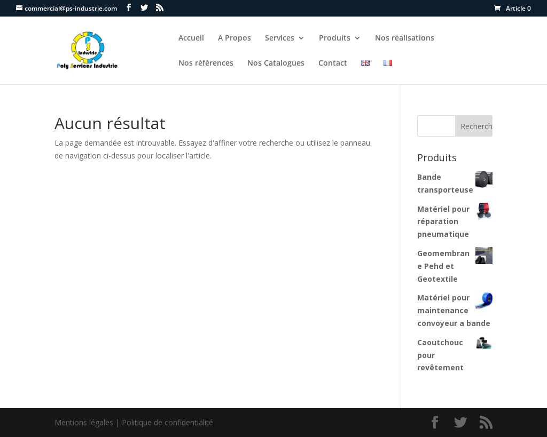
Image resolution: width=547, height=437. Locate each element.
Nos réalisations (404, 38)
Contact (332, 63)
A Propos (234, 38)
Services (279, 38)
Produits (334, 38)
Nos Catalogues (275, 63)
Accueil (191, 38)
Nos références (205, 63)
